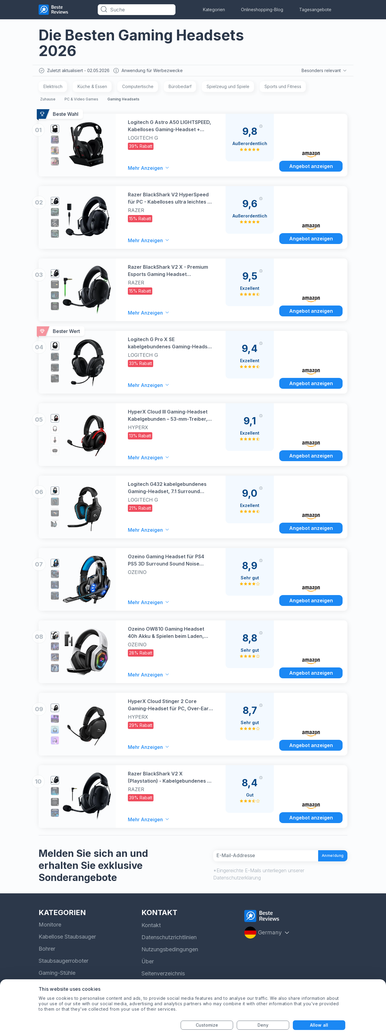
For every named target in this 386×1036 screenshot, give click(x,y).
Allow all (319, 1025)
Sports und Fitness (282, 87)
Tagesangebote (315, 9)
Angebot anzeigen (311, 167)
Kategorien (214, 9)
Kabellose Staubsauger (67, 939)
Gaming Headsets (123, 100)
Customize (207, 1025)
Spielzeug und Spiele (228, 87)
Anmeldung (327, 857)
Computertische (137, 87)
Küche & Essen (92, 87)
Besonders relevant (323, 71)
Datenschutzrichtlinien (169, 939)
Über (147, 963)
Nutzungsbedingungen (169, 951)
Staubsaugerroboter (63, 963)
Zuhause (47, 100)
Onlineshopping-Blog (262, 9)
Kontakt (151, 927)
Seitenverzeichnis (163, 975)
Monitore (50, 927)
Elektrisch (52, 87)
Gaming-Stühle (57, 975)
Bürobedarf (180, 87)
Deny (263, 1025)
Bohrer (47, 951)
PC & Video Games (81, 100)
